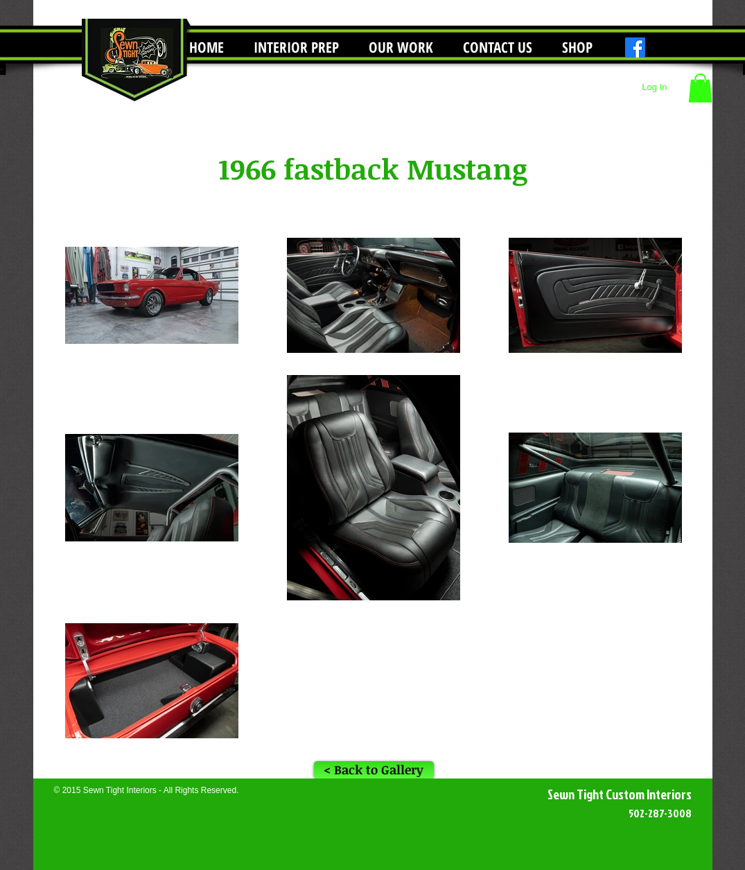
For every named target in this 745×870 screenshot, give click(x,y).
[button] (401, 47)
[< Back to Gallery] (374, 769)
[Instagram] (659, 47)
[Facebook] (635, 47)
